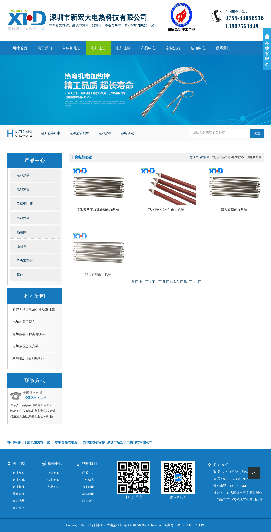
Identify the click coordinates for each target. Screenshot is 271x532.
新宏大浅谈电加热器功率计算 (33, 310)
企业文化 (19, 480)
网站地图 (88, 494)
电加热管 (98, 48)
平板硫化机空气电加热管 (166, 210)
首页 (215, 157)
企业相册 (19, 487)
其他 (20, 274)
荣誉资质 (19, 494)
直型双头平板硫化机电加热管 (98, 210)
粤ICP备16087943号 (191, 525)
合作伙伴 (88, 501)
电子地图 (88, 487)
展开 (267, 53)
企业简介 (19, 473)
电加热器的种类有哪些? (29, 334)
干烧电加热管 (252, 157)
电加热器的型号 (23, 322)
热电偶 (21, 246)
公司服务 (19, 508)
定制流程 (173, 48)
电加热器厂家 (50, 133)
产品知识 (53, 487)
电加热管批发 (79, 133)
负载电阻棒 (25, 203)
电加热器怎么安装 (25, 346)
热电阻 (21, 232)
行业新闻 (53, 480)
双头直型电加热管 (234, 210)
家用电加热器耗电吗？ (28, 358)
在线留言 (88, 480)
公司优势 (19, 501)
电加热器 (23, 175)
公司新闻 (53, 473)
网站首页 (19, 48)
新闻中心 (198, 48)
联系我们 (223, 48)
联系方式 (88, 473)
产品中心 (148, 48)
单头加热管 (71, 48)
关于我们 (44, 48)
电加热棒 (123, 48)
